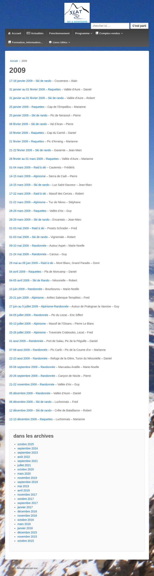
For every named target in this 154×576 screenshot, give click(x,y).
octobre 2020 (25, 469)
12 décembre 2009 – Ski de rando (30, 410)
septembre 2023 (27, 452)
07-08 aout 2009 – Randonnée (28, 349)
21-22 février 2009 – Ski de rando (30, 150)
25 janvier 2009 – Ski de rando (28, 115)
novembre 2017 (27, 494)
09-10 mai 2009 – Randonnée (27, 245)
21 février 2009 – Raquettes (26, 141)
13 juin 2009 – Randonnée (25, 289)
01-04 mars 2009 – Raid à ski (27, 167)
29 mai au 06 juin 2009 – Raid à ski (31, 263)
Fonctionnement (59, 33)
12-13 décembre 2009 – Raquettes (31, 419)
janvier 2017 (25, 507)
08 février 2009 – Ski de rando (28, 124)
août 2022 (23, 456)
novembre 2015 (27, 536)
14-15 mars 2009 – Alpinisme (27, 176)
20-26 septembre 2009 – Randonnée (32, 375)
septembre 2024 (27, 448)
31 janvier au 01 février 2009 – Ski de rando (36, 98)
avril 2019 (23, 490)
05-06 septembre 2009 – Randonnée (32, 367)
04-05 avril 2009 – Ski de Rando (29, 280)
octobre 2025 (25, 444)
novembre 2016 (27, 515)
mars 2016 (24, 524)
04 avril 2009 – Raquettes (25, 271)
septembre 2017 (27, 503)
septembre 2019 (27, 482)
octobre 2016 (25, 519)
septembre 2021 (27, 461)
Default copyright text (26, 568)
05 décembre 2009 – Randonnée (29, 393)
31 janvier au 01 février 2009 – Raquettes (35, 89)
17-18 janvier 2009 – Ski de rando (30, 80)
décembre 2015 (27, 532)
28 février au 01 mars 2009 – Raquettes (34, 158)
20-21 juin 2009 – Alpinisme (26, 297)
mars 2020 (24, 473)
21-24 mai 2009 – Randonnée (27, 254)
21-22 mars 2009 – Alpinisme (27, 202)
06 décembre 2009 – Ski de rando (30, 401)
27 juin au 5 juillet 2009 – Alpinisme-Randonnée (39, 306)
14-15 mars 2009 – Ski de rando (29, 184)
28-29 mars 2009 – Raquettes (27, 210)
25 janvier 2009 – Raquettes (26, 106)
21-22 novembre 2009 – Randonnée (31, 384)
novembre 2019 (27, 477)
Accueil (14, 61)
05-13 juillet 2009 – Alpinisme (27, 323)
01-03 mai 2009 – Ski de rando (28, 237)
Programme (82, 33)
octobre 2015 (25, 540)
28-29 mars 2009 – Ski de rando (29, 219)
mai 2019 (23, 486)
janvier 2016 (25, 528)
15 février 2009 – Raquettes (26, 132)
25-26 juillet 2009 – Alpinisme (27, 332)
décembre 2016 (27, 511)
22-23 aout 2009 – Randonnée (28, 358)
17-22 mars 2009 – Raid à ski (27, 193)
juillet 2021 (24, 465)
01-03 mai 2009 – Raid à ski (26, 228)
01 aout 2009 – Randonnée (26, 341)
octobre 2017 (25, 498)
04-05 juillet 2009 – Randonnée (28, 315)
